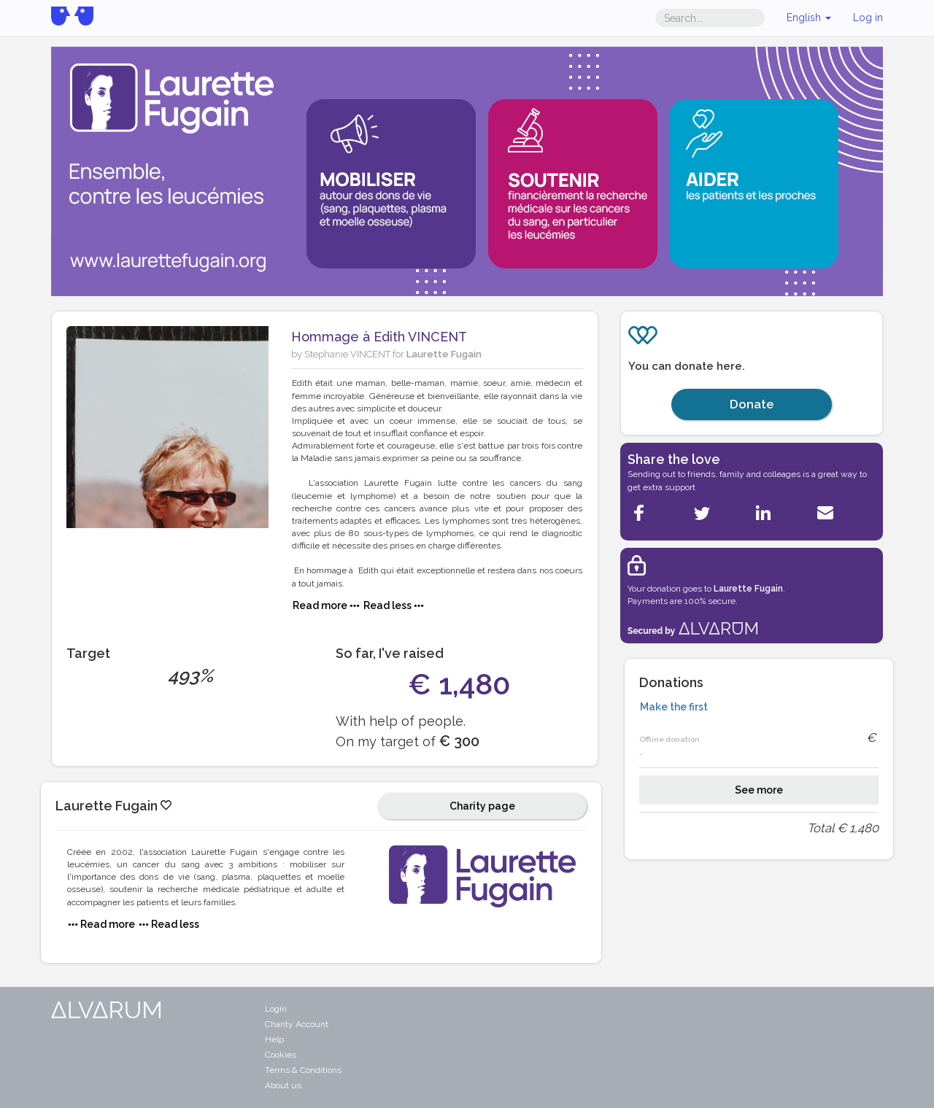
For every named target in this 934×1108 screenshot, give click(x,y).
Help (274, 1039)
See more (759, 790)
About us (283, 1085)
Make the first (674, 707)
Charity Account (296, 1024)
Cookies (280, 1055)
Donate (752, 404)
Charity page (482, 806)
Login (276, 1009)
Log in (868, 17)
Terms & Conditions (303, 1070)
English (809, 17)
